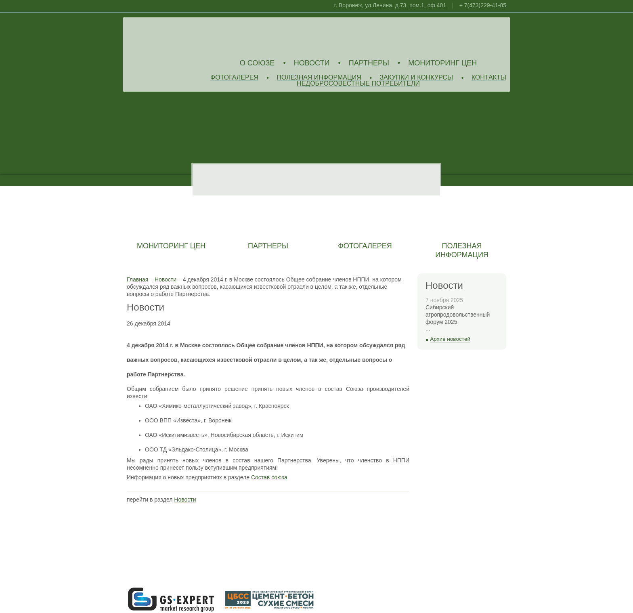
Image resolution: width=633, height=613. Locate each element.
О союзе (257, 63)
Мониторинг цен (442, 63)
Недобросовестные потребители (358, 84)
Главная (137, 279)
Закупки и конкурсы (416, 78)
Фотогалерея (234, 78)
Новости (312, 63)
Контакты (489, 78)
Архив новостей (450, 339)
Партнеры (369, 63)
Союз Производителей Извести (185, 37)
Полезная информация (319, 78)
